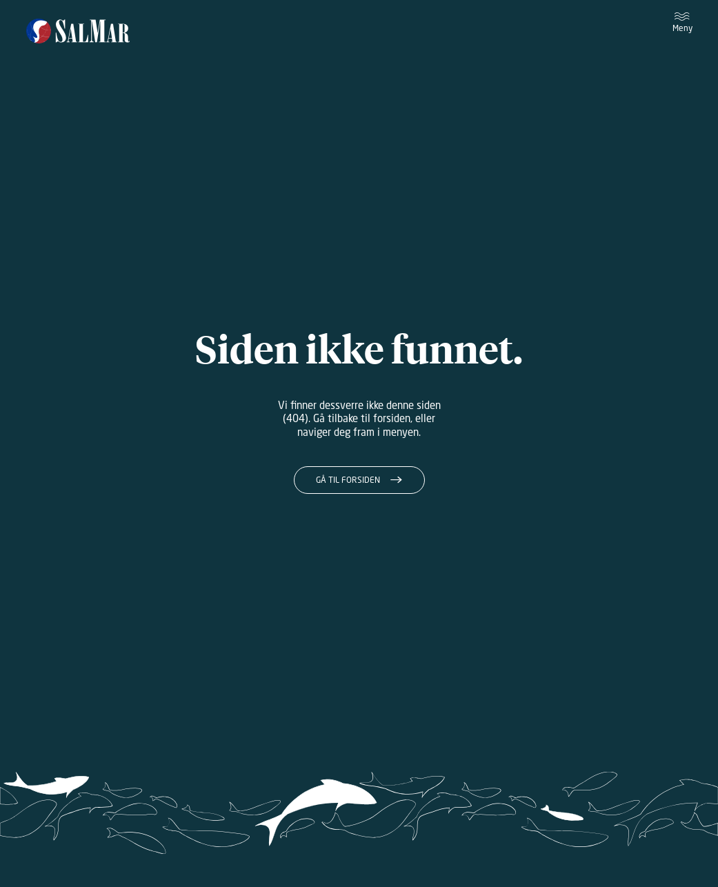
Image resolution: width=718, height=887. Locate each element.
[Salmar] (78, 32)
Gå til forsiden (348, 480)
